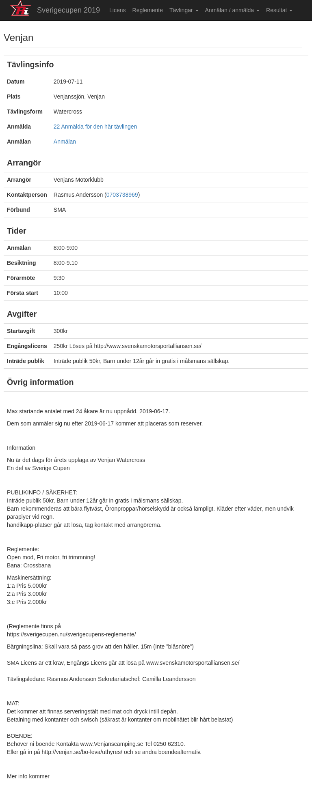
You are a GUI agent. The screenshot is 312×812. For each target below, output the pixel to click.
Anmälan (65, 141)
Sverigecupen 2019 (68, 10)
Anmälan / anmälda (232, 10)
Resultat (279, 10)
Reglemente (147, 10)
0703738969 (122, 194)
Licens (117, 10)
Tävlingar (183, 10)
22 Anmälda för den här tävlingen (95, 126)
